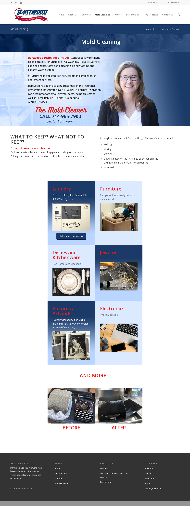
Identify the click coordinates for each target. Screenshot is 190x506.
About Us (104, 468)
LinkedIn (149, 473)
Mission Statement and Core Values (114, 475)
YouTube (149, 478)
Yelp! (147, 483)
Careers (59, 478)
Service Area (61, 483)
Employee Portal (153, 488)
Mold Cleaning (19, 29)
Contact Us (105, 481)
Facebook (150, 468)
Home (162, 29)
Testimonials (61, 473)
